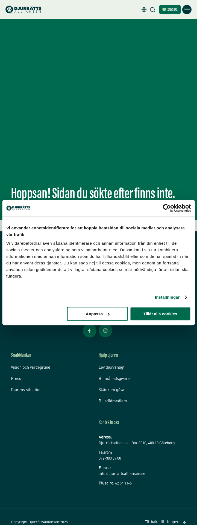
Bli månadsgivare (113, 375)
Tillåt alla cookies (160, 313)
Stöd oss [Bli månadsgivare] (170, 10)
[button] (144, 9)
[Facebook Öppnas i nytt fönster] (89, 337)
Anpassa (98, 313)
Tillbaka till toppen (165, 513)
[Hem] (23, 9)
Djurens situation (25, 384)
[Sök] (152, 9)
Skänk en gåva (111, 384)
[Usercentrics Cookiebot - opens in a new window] (167, 208)
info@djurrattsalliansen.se (121, 466)
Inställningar (167, 297)
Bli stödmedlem (112, 393)
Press (16, 375)
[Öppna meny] (187, 9)
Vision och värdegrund (30, 366)
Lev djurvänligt (111, 366)
